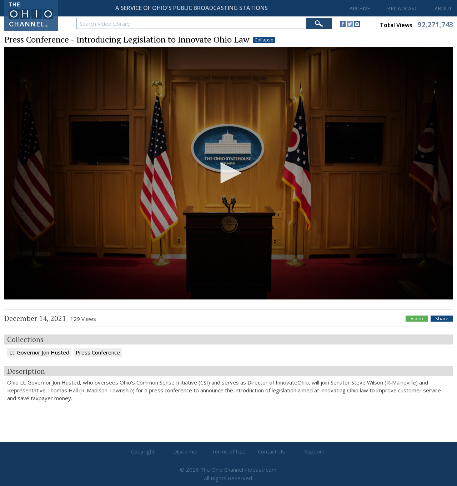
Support (314, 451)
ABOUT (443, 8)
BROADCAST (402, 8)
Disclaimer (186, 451)
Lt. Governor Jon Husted (39, 352)
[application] (228, 173)
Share (441, 319)
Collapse (264, 40)
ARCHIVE (360, 8)
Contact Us (271, 451)
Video (417, 319)
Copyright (143, 451)
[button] (228, 173)
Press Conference (98, 352)
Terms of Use (228, 451)
